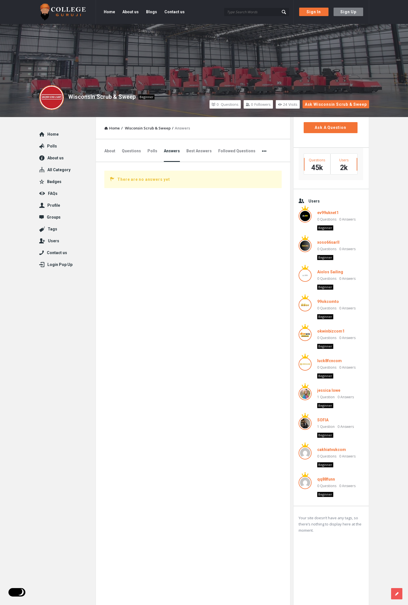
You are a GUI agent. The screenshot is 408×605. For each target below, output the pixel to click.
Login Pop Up (59, 264)
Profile (53, 205)
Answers (172, 151)
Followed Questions (236, 151)
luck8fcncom (329, 360)
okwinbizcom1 (331, 331)
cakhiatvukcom (331, 449)
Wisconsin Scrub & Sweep (102, 96)
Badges (54, 181)
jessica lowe (328, 390)
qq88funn (326, 479)
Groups (54, 217)
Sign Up (348, 12)
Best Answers (199, 151)
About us (130, 12)
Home (109, 12)
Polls (152, 151)
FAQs (53, 193)
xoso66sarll (328, 242)
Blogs (151, 12)
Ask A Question (330, 127)
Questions (225, 104)
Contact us (174, 12)
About (109, 151)
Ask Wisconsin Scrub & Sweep (336, 104)
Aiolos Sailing (330, 272)
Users (53, 241)
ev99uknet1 (328, 212)
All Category (58, 170)
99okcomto (328, 301)
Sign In (313, 12)
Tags (52, 229)
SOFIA (322, 420)
